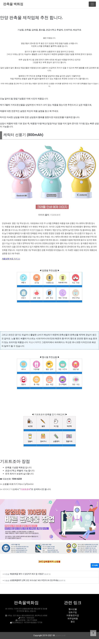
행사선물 (73, 609)
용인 (73, 621)
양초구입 (73, 612)
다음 (13, 489)
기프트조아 (55, 215)
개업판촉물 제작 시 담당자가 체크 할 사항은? (27, 573)
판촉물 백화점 (13, 4)
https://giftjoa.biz (26, 484)
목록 (95, 565)
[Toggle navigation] (92, 4)
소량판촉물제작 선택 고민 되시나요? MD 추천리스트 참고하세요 (34, 580)
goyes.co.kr (60, 635)
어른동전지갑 (73, 615)
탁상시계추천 (35, 342)
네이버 (6, 489)
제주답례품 (73, 618)
